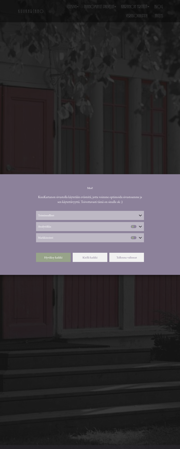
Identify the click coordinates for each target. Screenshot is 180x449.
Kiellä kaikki (89, 257)
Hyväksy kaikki (53, 257)
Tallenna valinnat (126, 257)
